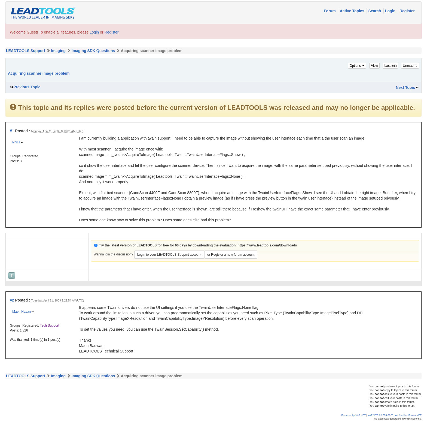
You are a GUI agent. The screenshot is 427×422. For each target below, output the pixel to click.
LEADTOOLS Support (25, 51)
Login (390, 11)
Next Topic (405, 87)
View (374, 66)
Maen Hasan (21, 312)
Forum (330, 11)
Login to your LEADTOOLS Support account (169, 255)
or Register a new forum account (230, 255)
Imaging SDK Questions (93, 51)
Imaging (58, 51)
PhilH (16, 142)
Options (357, 66)
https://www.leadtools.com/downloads (267, 245)
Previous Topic (26, 87)
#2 (12, 300)
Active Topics (352, 11)
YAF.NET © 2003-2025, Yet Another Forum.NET (395, 415)
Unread (410, 66)
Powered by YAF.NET (353, 415)
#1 (12, 131)
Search (375, 11)
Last (390, 66)
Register (407, 11)
